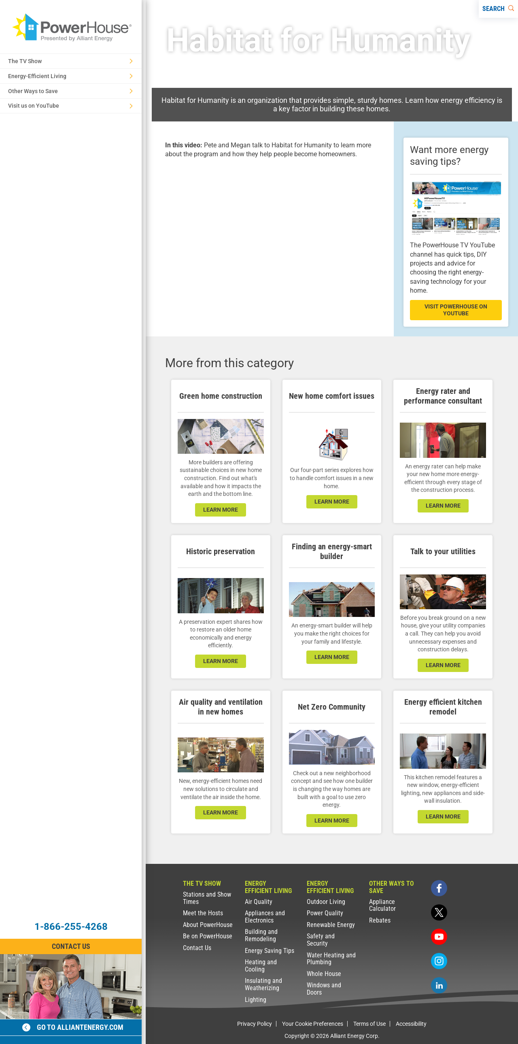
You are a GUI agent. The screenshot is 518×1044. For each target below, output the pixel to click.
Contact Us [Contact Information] (71, 946)
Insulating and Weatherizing (263, 984)
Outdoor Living (326, 902)
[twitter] (439, 912)
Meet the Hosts (203, 913)
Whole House (324, 974)
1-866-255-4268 (71, 926)
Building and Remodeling (261, 935)
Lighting (255, 1000)
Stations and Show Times (207, 898)
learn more (220, 509)
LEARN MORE (331, 820)
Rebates (380, 920)
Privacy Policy (254, 1024)
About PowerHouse (208, 925)
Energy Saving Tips (269, 951)
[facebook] (439, 888)
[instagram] (439, 961)
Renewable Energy (331, 925)
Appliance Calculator (382, 905)
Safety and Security (321, 939)
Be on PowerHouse (207, 936)
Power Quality (325, 913)
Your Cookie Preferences (312, 1024)
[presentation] (269, 228)
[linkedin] (439, 985)
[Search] (498, 9)
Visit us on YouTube (70, 105)
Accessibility (411, 1024)
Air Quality (258, 902)
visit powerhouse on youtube (456, 310)
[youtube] (439, 937)
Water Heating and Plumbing (331, 958)
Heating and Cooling (261, 965)
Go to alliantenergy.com (72, 1027)
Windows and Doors (324, 988)
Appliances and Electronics (265, 916)
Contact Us (197, 948)
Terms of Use (369, 1024)
